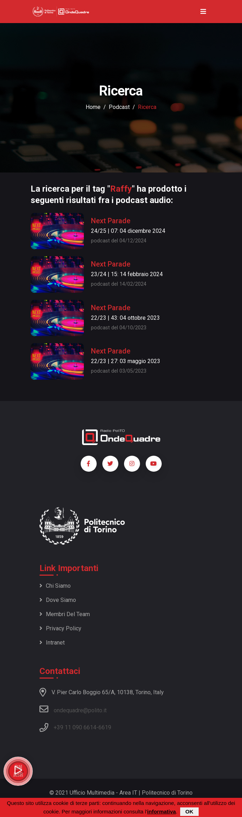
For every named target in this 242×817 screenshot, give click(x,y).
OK (189, 811)
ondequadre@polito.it (73, 709)
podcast (119, 107)
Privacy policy (60, 628)
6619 (104, 727)
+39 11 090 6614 (75, 727)
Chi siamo (55, 585)
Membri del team (64, 614)
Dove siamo (57, 600)
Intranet (52, 642)
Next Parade (110, 220)
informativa (161, 811)
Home (93, 107)
